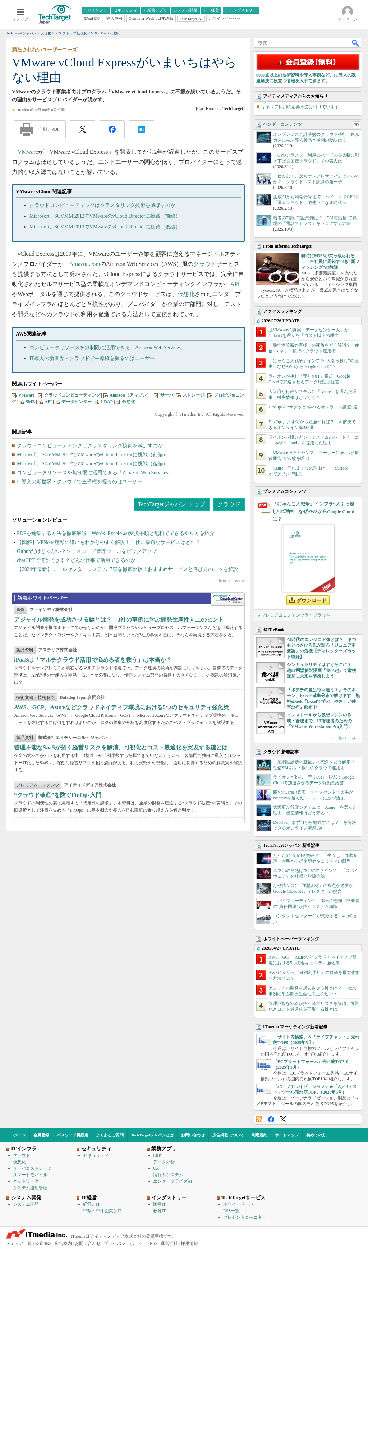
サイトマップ (287, 1135)
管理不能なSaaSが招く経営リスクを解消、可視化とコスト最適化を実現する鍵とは (120, 804)
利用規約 (259, 1135)
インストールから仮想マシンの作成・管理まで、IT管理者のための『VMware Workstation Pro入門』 (319, 720)
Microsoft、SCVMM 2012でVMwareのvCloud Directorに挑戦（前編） (104, 216)
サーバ (166, 395)
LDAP (107, 401)
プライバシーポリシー (125, 1243)
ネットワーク (26, 1181)
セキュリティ (96, 1155)
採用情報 (189, 1243)
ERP (157, 1155)
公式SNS (43, 1243)
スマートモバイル (30, 1174)
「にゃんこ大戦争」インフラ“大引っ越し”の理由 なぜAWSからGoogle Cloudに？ (313, 511)
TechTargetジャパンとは (152, 1135)
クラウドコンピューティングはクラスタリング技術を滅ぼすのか (102, 205)
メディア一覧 (19, 1243)
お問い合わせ (193, 1135)
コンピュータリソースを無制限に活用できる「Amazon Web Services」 (107, 347)
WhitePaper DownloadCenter (228, 655)
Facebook (271, 1119)
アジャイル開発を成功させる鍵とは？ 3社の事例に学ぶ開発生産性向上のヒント (119, 676)
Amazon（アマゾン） (130, 395)
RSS (259, 1119)
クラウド (204, 264)
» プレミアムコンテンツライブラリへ (294, 615)
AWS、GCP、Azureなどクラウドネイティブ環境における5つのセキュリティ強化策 (121, 764)
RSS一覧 (231, 1210)
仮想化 (186, 294)
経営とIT (91, 1204)
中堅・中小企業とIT (102, 1210)
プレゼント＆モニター (244, 1217)
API (235, 284)
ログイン (18, 1135)
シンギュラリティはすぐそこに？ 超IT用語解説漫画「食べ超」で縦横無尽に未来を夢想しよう (321, 670)
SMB (30, 401)
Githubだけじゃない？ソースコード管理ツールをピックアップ (87, 551)
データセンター (76, 401)
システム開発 (26, 1204)
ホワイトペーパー (240, 1204)
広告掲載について (228, 1135)
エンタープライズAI (172, 1181)
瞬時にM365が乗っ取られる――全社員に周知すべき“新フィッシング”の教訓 (330, 261)
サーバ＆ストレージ (32, 1168)
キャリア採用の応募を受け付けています (300, 106)
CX (156, 1168)
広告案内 (63, 1243)
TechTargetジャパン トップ (171, 504)
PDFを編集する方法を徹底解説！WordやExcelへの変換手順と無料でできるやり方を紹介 (116, 533)
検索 (355, 43)
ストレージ (193, 395)
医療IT (159, 1204)
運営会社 (169, 1243)
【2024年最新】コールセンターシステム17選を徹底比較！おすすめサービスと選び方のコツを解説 (127, 569)
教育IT (159, 1210)
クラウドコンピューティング (72, 395)
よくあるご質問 (110, 1135)
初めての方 (316, 1135)
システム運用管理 (30, 1187)
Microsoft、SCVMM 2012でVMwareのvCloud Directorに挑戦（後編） (104, 227)
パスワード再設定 (72, 1135)
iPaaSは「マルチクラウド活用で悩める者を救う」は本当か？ (93, 716)
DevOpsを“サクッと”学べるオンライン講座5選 (313, 407)
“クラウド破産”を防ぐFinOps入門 (57, 851)
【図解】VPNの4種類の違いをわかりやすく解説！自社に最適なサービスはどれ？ (109, 542)
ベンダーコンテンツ (282, 124)
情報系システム (168, 1174)
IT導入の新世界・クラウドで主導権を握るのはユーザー (92, 358)
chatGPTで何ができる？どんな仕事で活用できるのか (76, 560)
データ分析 (164, 1161)
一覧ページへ (347, 738)
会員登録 (41, 1135)
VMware (28, 152)
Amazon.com (84, 264)
